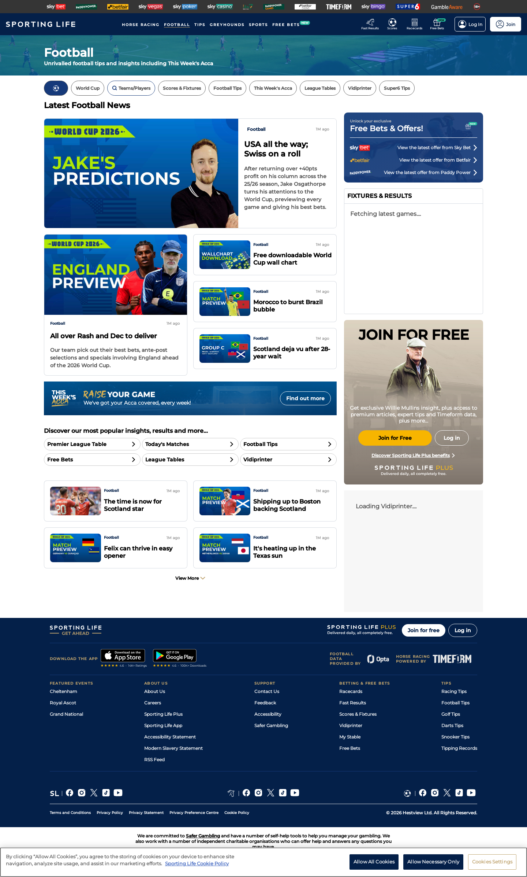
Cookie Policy (236, 812)
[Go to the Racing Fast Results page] (372, 24)
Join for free (424, 630)
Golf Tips (450, 714)
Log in (463, 630)
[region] (263, 862)
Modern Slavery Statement (173, 748)
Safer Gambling (271, 725)
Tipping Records (459, 748)
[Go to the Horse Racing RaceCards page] (416, 24)
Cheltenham (63, 691)
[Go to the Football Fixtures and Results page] (394, 24)
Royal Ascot (63, 702)
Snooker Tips (455, 737)
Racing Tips (454, 691)
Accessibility (267, 714)
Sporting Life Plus (163, 714)
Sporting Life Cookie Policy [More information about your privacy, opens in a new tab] (197, 863)
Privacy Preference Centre (193, 812)
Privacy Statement (146, 812)
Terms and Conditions (70, 812)
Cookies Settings (492, 862)
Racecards (350, 691)
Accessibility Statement (170, 737)
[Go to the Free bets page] (439, 24)
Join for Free (395, 438)
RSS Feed (154, 759)
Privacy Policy (110, 812)
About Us (154, 691)
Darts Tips (452, 725)
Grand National (66, 714)
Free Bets (349, 748)
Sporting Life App (163, 725)
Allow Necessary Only (433, 862)
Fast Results (352, 702)
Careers (152, 702)
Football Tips (455, 702)
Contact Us (266, 691)
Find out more (305, 398)
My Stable (349, 737)
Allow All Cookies (374, 862)
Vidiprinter (350, 725)
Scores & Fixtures (358, 714)
